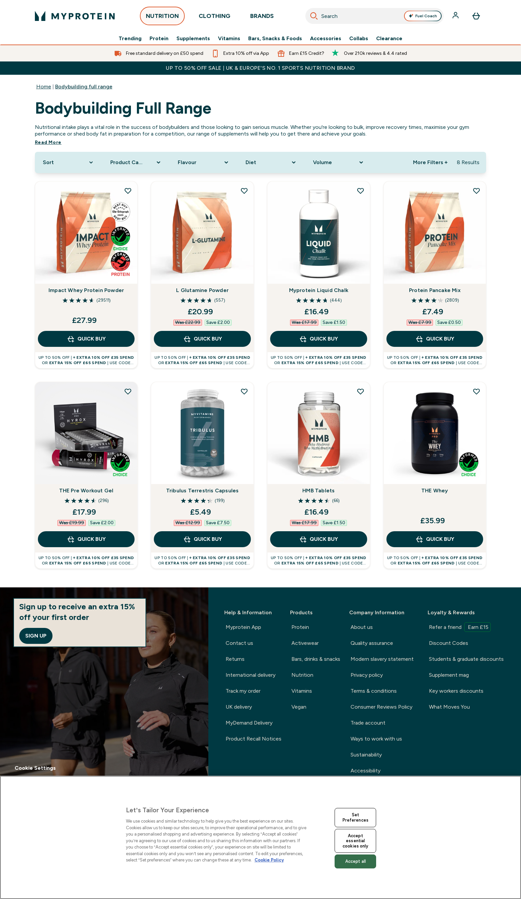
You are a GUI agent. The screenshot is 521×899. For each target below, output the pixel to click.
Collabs (358, 38)
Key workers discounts (456, 691)
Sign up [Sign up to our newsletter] (36, 636)
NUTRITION (162, 17)
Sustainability (366, 754)
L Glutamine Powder (202, 290)
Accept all (355, 861)
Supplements (193, 38)
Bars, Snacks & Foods (275, 38)
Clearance (389, 38)
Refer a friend (460, 627)
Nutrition (302, 675)
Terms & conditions (374, 691)
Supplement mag (449, 675)
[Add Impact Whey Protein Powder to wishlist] (128, 190)
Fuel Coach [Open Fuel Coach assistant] (423, 16)
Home (43, 86)
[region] (260, 837)
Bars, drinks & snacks (315, 659)
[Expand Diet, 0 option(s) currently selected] (271, 162)
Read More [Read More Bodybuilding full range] (48, 142)
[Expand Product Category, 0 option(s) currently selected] (136, 162)
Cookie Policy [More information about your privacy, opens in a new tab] (269, 859)
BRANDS (262, 17)
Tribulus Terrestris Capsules (202, 490)
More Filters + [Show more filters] (430, 162)
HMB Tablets (318, 490)
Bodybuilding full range (83, 86)
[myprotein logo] (75, 16)
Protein (159, 38)
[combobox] (374, 16)
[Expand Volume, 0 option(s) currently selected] (339, 162)
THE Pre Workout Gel (86, 490)
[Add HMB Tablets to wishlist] (360, 391)
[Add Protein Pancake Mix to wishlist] (476, 190)
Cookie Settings (35, 768)
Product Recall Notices (253, 739)
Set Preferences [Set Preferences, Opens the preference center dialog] (355, 817)
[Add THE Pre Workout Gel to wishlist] (128, 391)
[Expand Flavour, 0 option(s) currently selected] (203, 162)
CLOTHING (214, 17)
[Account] (456, 16)
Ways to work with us (376, 739)
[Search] (314, 16)
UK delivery (239, 707)
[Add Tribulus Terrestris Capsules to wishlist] (244, 391)
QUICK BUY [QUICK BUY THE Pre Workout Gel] (86, 539)
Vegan (298, 707)
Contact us (239, 643)
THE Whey (434, 490)
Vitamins (229, 38)
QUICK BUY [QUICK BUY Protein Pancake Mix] (434, 339)
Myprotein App (243, 627)
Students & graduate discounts (466, 659)
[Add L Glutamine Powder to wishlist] (244, 190)
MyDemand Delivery (249, 723)
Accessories (325, 38)
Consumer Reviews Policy (381, 707)
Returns (235, 659)
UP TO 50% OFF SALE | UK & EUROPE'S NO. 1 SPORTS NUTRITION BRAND (260, 68)
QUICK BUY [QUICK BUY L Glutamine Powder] (202, 339)
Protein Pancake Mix (435, 290)
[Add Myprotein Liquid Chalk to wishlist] (360, 190)
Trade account (368, 723)
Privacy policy (367, 675)
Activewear (305, 643)
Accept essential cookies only (355, 841)
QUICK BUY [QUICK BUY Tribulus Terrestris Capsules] (202, 539)
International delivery (250, 675)
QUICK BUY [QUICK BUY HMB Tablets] (318, 539)
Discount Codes (448, 643)
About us (362, 627)
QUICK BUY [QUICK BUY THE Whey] (434, 539)
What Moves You (449, 707)
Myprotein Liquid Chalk (318, 290)
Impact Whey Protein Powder (86, 290)
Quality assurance (372, 643)
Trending (130, 38)
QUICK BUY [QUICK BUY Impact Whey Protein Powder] (86, 339)
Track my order (243, 691)
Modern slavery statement (382, 659)
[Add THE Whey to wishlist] (476, 391)
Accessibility (365, 770)
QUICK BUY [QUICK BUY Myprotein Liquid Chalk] (318, 339)
